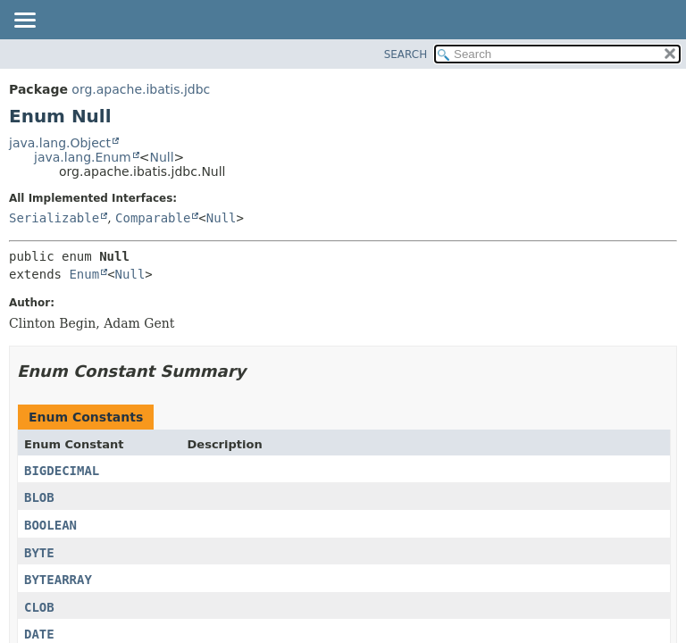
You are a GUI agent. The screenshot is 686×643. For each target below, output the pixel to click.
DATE (39, 634)
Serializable (54, 218)
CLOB (39, 607)
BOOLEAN (50, 525)
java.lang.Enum (82, 157)
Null (161, 157)
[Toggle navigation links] (24, 21)
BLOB (39, 497)
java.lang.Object (60, 143)
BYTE (39, 553)
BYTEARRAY (58, 579)
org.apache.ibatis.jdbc (140, 89)
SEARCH (406, 54)
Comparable (152, 218)
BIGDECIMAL (61, 470)
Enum (84, 274)
